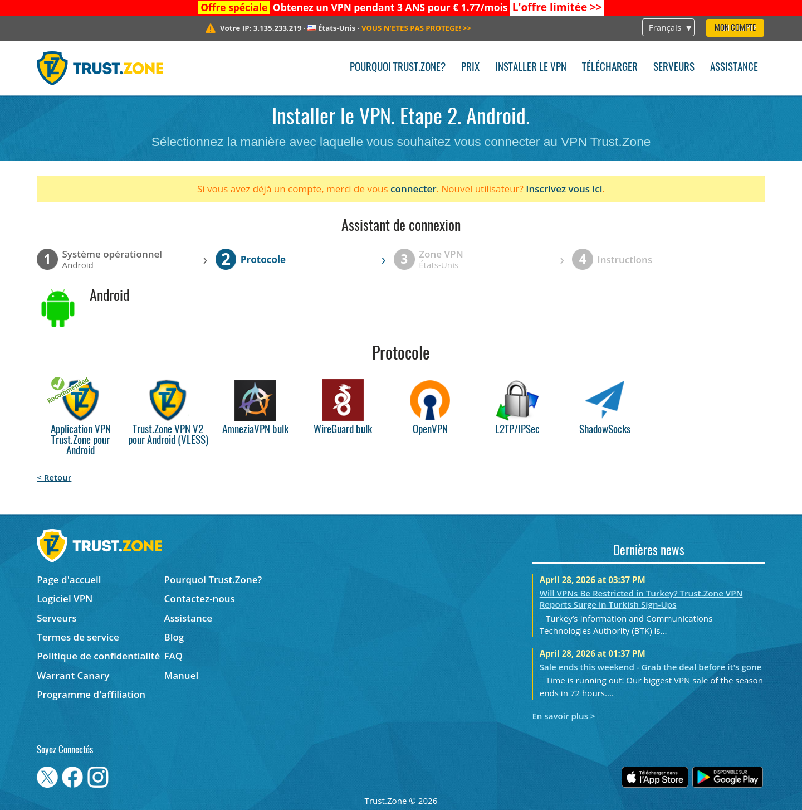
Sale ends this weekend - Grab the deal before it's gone (651, 666)
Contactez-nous (199, 598)
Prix (470, 67)
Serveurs (674, 67)
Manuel (181, 675)
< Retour (54, 477)
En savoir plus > (563, 715)
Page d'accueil (69, 579)
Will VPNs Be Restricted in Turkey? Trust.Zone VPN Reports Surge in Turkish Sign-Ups (641, 599)
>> (557, 7)
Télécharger (610, 67)
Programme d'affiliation (91, 694)
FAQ (173, 655)
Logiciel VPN (64, 598)
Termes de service (78, 636)
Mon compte (735, 28)
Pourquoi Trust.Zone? (398, 67)
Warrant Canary (73, 675)
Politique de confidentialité (98, 655)
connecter (413, 188)
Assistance (734, 67)
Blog (174, 636)
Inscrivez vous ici (564, 188)
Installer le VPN (530, 67)
